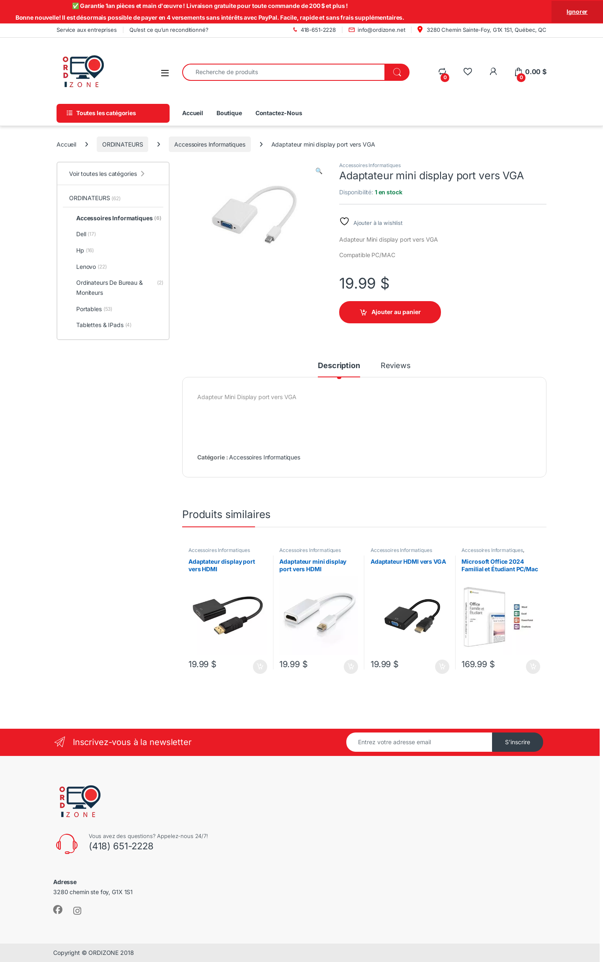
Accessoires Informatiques (209, 144)
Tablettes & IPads (100, 325)
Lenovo (88, 267)
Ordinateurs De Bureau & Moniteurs (116, 288)
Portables (90, 309)
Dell (82, 234)
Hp (81, 250)
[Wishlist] (467, 72)
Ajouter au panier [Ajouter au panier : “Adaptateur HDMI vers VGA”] (442, 667)
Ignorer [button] (577, 11)
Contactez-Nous (278, 112)
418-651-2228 (313, 30)
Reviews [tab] (396, 366)
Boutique (229, 112)
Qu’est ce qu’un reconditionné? (169, 29)
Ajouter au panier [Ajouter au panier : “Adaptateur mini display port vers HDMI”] (351, 667)
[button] (318, 171)
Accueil (192, 112)
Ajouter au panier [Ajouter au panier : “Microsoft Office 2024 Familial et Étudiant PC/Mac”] (533, 667)
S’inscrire (517, 741)
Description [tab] (339, 366)
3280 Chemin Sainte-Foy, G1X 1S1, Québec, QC (481, 29)
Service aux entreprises (87, 29)
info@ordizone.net (376, 30)
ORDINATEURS (122, 144)
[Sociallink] (57, 909)
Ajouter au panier (396, 311)
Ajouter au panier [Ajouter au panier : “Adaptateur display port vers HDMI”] (260, 667)
